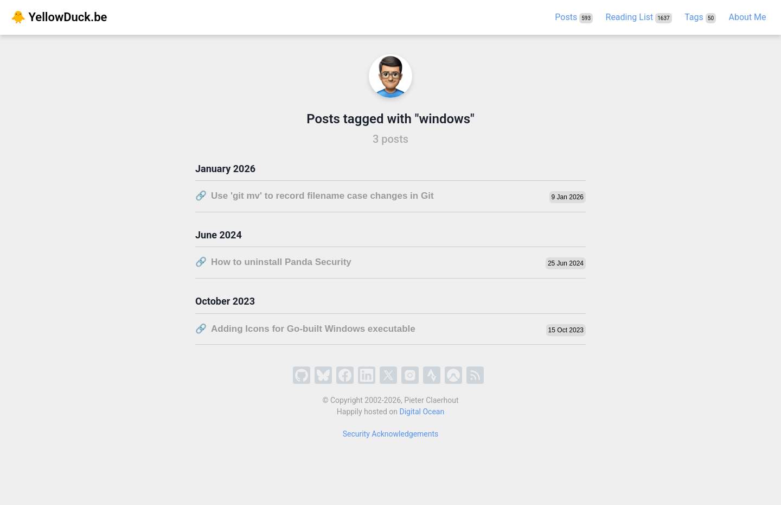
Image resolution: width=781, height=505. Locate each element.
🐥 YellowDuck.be (59, 17)
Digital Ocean (422, 411)
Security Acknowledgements (391, 434)
